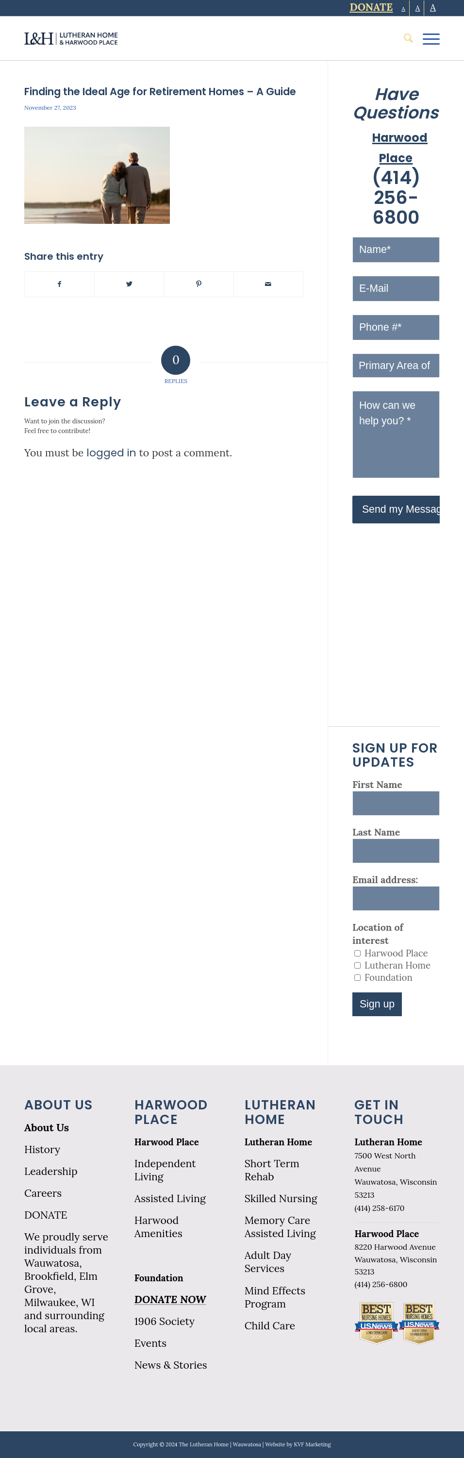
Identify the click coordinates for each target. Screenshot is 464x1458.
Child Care (270, 1325)
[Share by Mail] (268, 284)
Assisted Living (170, 1198)
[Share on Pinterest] (198, 284)
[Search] (403, 38)
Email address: (385, 879)
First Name (377, 784)
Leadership (51, 1171)
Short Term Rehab (272, 1170)
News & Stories (170, 1365)
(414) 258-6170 (379, 1208)
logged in (111, 453)
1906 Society (164, 1321)
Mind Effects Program (275, 1297)
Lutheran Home (279, 1142)
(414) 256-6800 (396, 198)
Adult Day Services (268, 1262)
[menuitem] (403, 38)
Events (150, 1343)
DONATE (45, 1215)
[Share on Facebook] (59, 284)
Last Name (376, 832)
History (42, 1149)
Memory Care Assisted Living (280, 1227)
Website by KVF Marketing (298, 1444)
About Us (46, 1127)
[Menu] (426, 38)
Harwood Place (166, 1142)
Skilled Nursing (281, 1198)
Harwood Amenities (158, 1227)
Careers (43, 1193)
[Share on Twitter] (129, 284)
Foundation (158, 1278)
